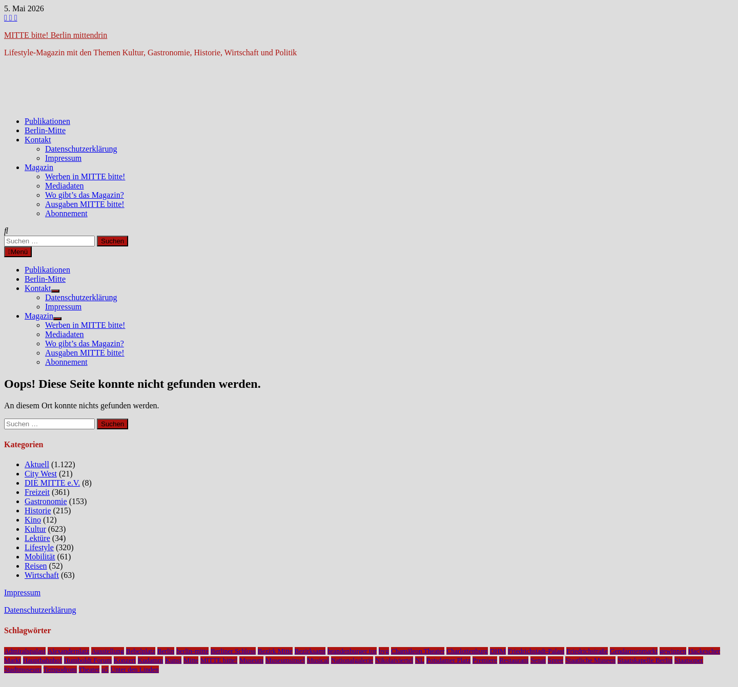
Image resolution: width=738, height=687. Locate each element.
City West (41, 473)
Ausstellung (107, 651)
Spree (555, 660)
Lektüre (37, 538)
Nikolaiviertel (394, 660)
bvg (384, 651)
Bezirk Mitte (275, 651)
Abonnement (66, 213)
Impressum (63, 158)
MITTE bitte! (218, 660)
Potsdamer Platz (448, 660)
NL (419, 660)
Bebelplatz (140, 651)
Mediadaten (64, 185)
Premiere (485, 660)
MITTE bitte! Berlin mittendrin (55, 35)
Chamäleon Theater (417, 651)
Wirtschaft (42, 575)
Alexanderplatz (68, 651)
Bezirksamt (310, 651)
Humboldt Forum (88, 660)
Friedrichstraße (587, 651)
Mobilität (40, 556)
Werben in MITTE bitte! (85, 176)
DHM (498, 651)
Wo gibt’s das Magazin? (84, 195)
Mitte (190, 660)
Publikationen (47, 121)
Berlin (165, 651)
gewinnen (673, 651)
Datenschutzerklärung (81, 148)
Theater (89, 669)
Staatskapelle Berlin (645, 660)
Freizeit (37, 492)
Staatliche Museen (590, 660)
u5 (104, 669)
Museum (251, 660)
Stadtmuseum (23, 669)
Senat (538, 660)
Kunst (173, 660)
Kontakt (38, 139)
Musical (318, 660)
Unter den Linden (135, 669)
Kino (33, 519)
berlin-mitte (192, 651)
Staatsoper (688, 660)
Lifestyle (39, 547)
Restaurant (513, 660)
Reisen (36, 565)
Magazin (39, 167)
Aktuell (37, 464)
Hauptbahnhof (42, 660)
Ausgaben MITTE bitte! (85, 204)
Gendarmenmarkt (634, 651)
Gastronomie (46, 501)
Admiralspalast (25, 651)
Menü (18, 252)
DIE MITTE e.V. (52, 482)
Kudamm (150, 660)
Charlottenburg (466, 651)
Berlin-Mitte (45, 130)
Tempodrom (60, 669)
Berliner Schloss (233, 651)
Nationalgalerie (352, 660)
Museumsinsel (285, 660)
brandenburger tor (352, 651)
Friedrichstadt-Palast (536, 651)
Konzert (125, 660)
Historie (38, 510)
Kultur (35, 529)
